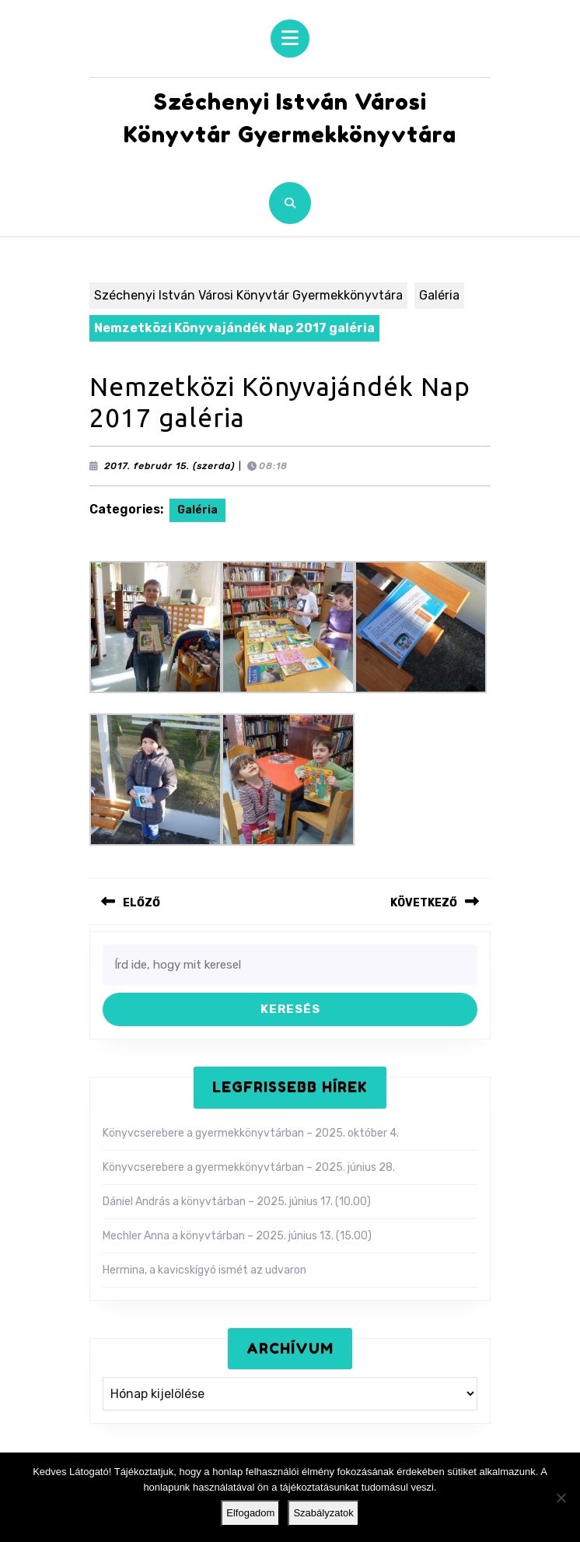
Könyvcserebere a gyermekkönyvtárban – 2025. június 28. (249, 1167)
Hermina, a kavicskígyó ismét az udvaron (204, 1270)
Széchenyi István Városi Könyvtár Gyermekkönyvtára (248, 295)
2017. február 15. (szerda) (169, 466)
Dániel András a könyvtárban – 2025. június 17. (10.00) (237, 1201)
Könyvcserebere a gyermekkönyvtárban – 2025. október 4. (251, 1133)
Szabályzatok (323, 1513)
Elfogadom (250, 1513)
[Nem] (560, 1497)
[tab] (290, 38)
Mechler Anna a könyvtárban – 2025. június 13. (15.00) (237, 1235)
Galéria (439, 295)
